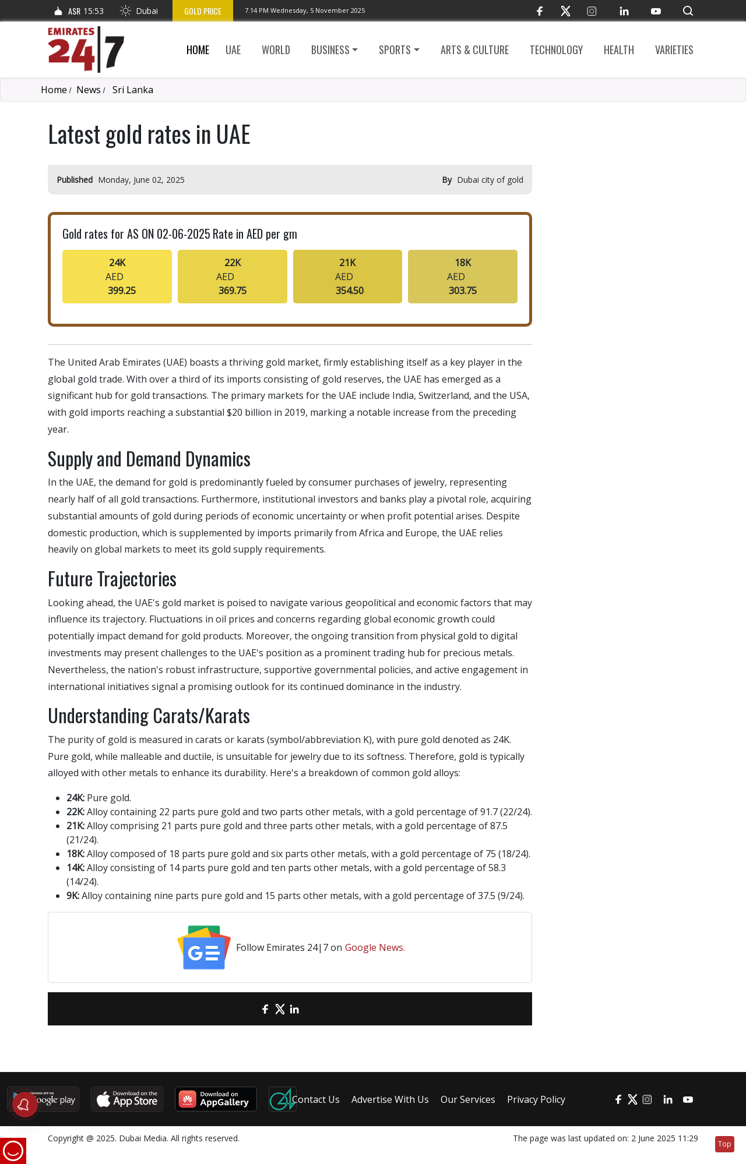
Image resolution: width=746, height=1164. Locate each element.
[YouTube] (656, 11)
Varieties (674, 49)
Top (724, 1144)
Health (619, 49)
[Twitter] (565, 11)
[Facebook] (539, 11)
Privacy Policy (536, 1099)
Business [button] (330, 49)
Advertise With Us (390, 1099)
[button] (688, 11)
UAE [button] (233, 49)
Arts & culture (475, 49)
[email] (245, 1009)
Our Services (468, 1099)
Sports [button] (395, 49)
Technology (556, 49)
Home (197, 49)
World (276, 49)
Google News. (375, 947)
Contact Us (316, 1099)
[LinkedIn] (624, 11)
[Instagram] (592, 11)
